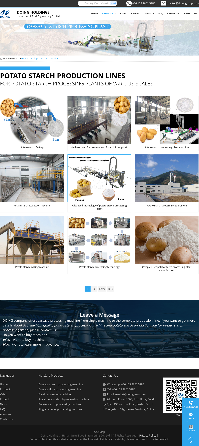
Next (102, 288)
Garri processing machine (54, 394)
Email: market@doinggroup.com (127, 394)
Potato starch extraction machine (32, 205)
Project (136, 13)
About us (173, 13)
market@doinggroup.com (183, 3)
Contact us (190, 13)
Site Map (99, 432)
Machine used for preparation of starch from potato (99, 147)
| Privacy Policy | (147, 435)
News (148, 13)
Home (94, 13)
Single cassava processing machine (60, 409)
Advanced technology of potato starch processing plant (99, 207)
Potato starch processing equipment (167, 205)
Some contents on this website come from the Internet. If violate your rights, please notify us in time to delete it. (99, 439)
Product (107, 13)
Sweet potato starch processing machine (64, 399)
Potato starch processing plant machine (167, 147)
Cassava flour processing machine (59, 389)
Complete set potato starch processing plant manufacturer (166, 268)
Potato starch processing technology (99, 267)
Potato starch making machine (32, 267)
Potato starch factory (32, 147)
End (110, 288)
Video (123, 13)
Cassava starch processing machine (60, 384)
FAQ (160, 13)
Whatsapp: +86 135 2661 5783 (125, 384)
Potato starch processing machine (40, 58)
